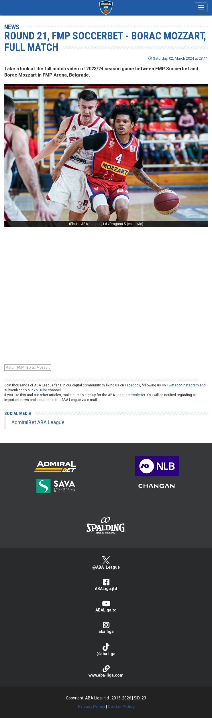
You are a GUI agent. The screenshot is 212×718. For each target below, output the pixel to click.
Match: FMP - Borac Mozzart (27, 368)
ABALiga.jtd (106, 585)
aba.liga (106, 627)
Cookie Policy (121, 706)
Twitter (172, 385)
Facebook (132, 385)
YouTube (40, 390)
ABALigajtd (106, 606)
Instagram (190, 385)
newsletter (136, 395)
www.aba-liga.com (106, 671)
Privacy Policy (91, 706)
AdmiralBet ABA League (37, 422)
